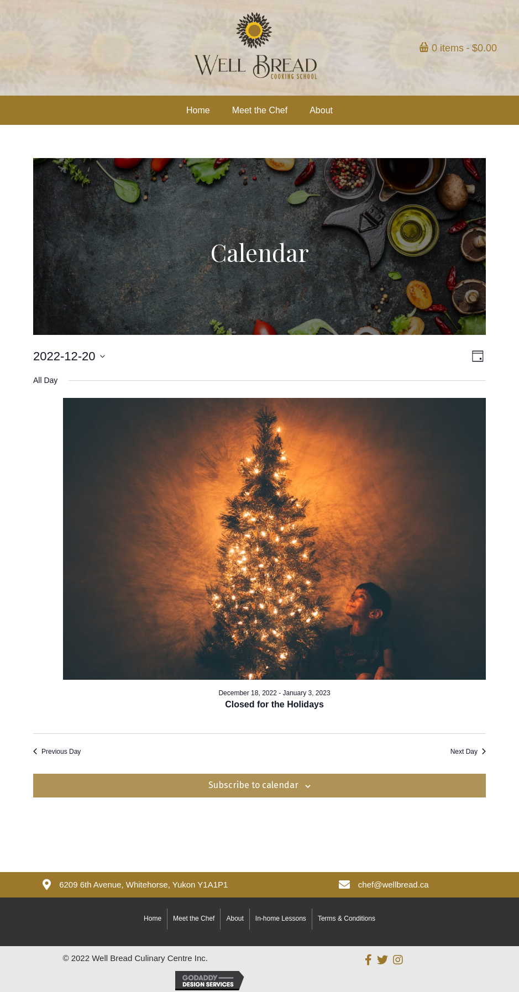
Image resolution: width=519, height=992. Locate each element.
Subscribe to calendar (253, 785)
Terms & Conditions (346, 918)
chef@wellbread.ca (393, 884)
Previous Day (57, 751)
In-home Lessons (280, 918)
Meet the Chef (193, 918)
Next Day (468, 751)
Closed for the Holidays (274, 704)
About (234, 918)
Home (152, 918)
